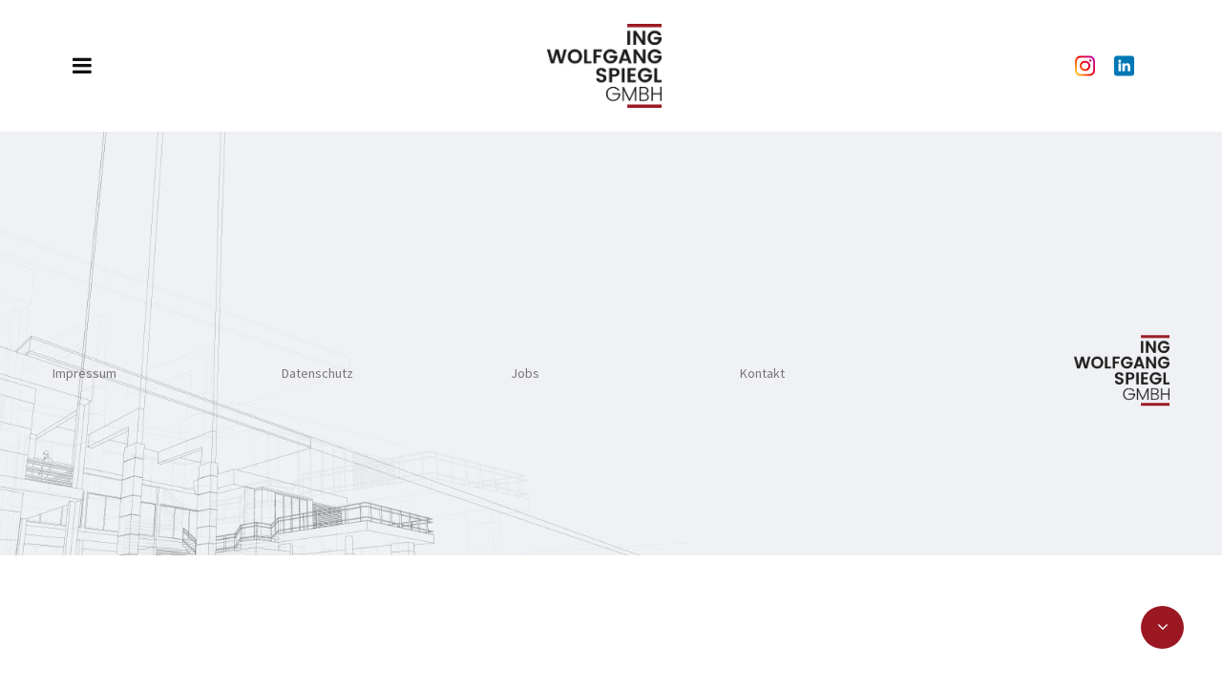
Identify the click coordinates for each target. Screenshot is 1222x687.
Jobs (525, 373)
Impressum (84, 373)
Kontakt (762, 373)
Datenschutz (317, 373)
